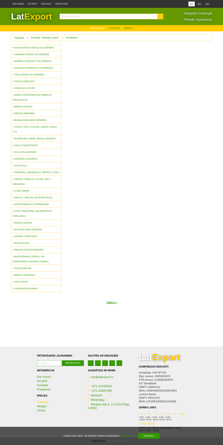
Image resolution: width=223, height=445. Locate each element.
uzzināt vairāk (127, 435)
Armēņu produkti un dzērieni (33, 61)
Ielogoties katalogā (196, 13)
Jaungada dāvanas (26, 288)
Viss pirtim (21, 282)
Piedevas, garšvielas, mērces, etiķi (36, 172)
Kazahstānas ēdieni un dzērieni (34, 47)
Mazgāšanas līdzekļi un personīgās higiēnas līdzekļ (31, 259)
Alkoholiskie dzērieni (28, 229)
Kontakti (46, 4)
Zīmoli (128, 28)
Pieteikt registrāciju (196, 20)
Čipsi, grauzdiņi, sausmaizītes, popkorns (32, 213)
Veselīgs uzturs (24, 88)
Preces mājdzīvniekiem (28, 250)
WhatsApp (96, 399)
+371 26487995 (100, 390)
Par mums (18, 4)
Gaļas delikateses (26, 145)
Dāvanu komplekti (25, 236)
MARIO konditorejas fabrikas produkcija (32, 97)
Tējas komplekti (24, 81)
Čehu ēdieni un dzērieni (29, 74)
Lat (31, 16)
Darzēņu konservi (26, 159)
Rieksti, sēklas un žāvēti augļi (33, 197)
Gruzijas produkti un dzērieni (33, 68)
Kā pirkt (32, 4)
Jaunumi (114, 28)
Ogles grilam (22, 268)
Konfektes (71, 37)
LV (191, 4)
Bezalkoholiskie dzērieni (30, 120)
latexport (95, 395)
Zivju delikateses (25, 152)
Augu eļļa (20, 165)
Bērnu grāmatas (24, 275)
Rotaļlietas (21, 243)
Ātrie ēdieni (21, 191)
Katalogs (97, 28)
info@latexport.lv (100, 377)
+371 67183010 (100, 386)
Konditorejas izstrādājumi (31, 204)
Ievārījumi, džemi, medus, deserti (35, 138)
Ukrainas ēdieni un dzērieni (31, 54)
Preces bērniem (24, 113)
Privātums (61, 4)
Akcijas (42, 406)
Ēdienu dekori (23, 223)
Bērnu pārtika (23, 106)
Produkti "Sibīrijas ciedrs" (45, 37)
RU (199, 4)
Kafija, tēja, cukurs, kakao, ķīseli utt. (35, 129)
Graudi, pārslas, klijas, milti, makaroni (32, 181)
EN (207, 4)
